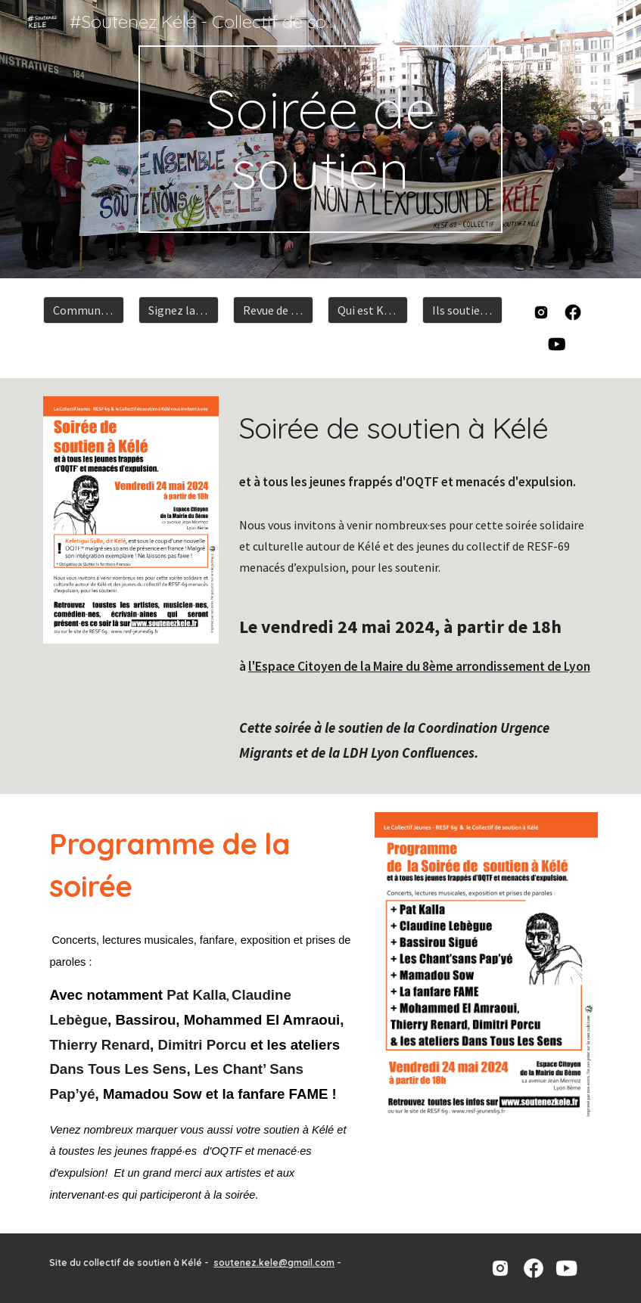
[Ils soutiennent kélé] (462, 310)
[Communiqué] (83, 310)
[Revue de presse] (273, 310)
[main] (320, 139)
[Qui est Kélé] (367, 310)
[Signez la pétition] (178, 310)
